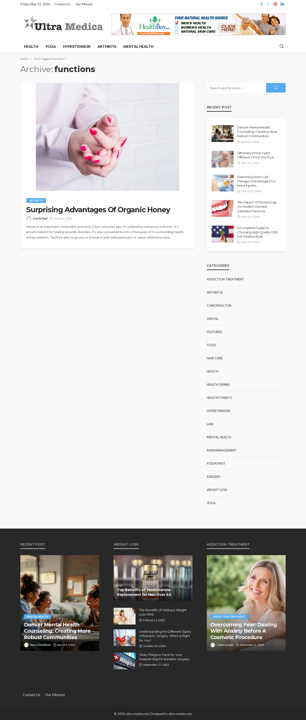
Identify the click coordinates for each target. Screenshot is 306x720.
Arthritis (107, 46)
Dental (213, 319)
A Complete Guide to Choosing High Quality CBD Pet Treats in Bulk (257, 232)
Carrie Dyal (40, 218)
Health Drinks (218, 384)
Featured (214, 332)
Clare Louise (225, 645)
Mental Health (138, 46)
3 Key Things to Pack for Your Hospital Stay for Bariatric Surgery (164, 657)
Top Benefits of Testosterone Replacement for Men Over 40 (144, 592)
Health (31, 46)
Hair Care (215, 358)
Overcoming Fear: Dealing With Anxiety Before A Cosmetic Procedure (243, 631)
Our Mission (84, 4)
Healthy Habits (219, 398)
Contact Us (62, 4)
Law (210, 424)
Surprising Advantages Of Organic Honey (98, 210)
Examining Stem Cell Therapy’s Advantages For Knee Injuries (256, 181)
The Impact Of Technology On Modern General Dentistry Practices (257, 206)
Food (211, 345)
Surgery (213, 477)
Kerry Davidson (40, 645)
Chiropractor (219, 305)
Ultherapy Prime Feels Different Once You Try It (255, 155)
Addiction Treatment (225, 279)
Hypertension (76, 46)
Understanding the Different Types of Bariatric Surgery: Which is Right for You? (165, 636)
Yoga (50, 46)
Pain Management (222, 450)
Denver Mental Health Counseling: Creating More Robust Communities (257, 131)
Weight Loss (217, 490)
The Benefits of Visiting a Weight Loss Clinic (162, 612)
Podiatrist (216, 463)
